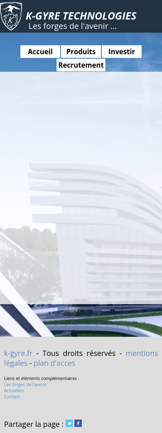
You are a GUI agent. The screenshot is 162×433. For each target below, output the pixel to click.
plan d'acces (54, 363)
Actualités (14, 390)
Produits (81, 51)
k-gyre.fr (18, 353)
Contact (12, 396)
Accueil (40, 51)
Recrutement (81, 65)
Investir (121, 51)
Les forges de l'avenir (25, 384)
